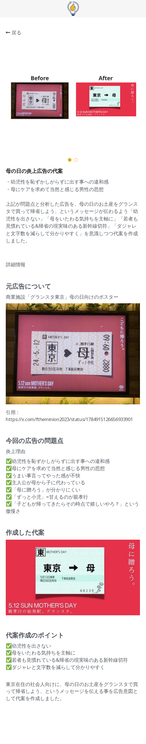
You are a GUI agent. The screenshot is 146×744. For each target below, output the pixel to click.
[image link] (73, 8)
